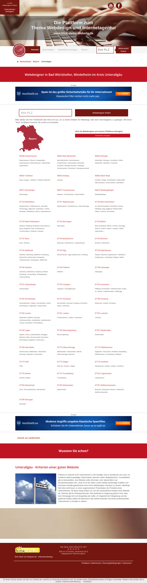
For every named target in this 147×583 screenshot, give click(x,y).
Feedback (85, 563)
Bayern (36, 62)
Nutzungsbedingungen (112, 563)
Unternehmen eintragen (67, 50)
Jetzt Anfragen (48, 50)
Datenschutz (96, 563)
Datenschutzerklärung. (71, 582)
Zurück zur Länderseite (28, 438)
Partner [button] (84, 50)
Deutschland (24, 62)
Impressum (127, 563)
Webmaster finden (123, 49)
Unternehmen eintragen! (102, 135)
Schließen (87, 582)
